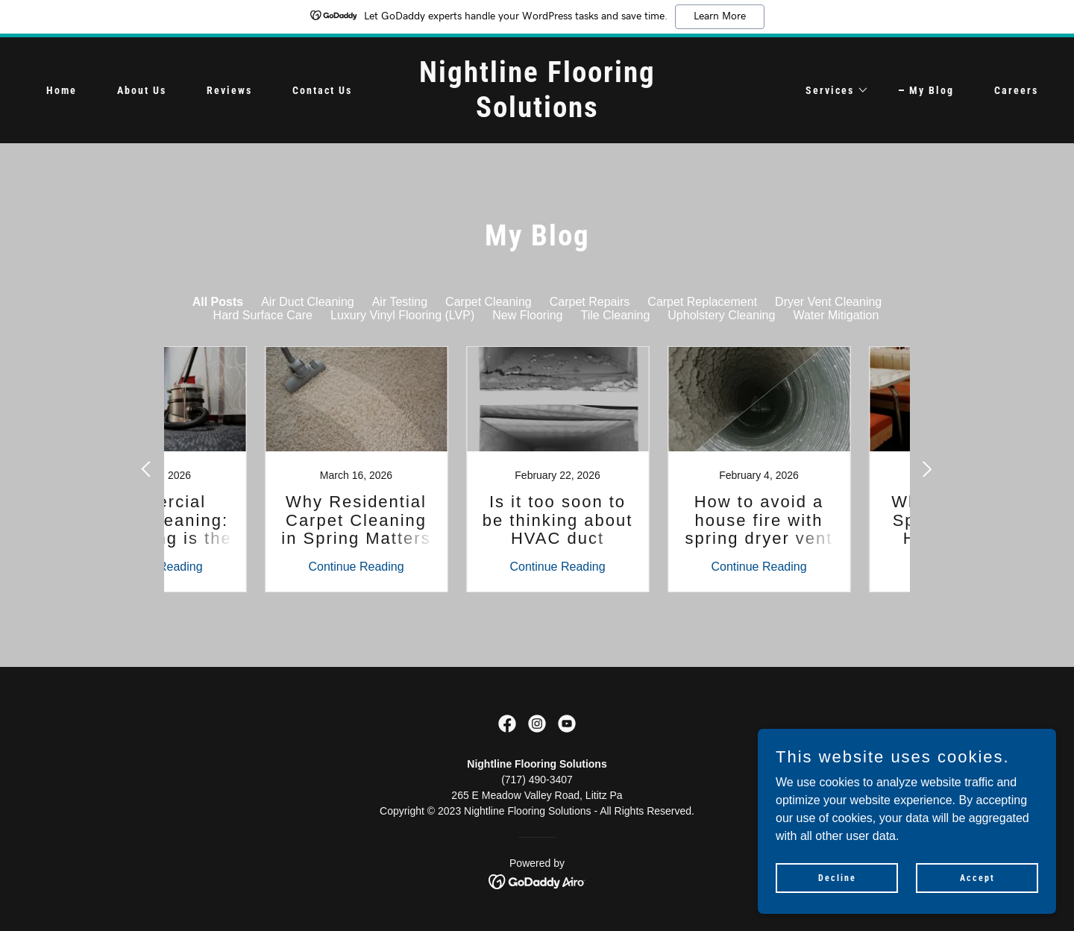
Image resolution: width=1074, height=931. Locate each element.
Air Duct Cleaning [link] (307, 301)
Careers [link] (1016, 90)
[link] (537, 113)
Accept (977, 877)
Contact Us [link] (322, 90)
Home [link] (61, 90)
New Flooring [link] (527, 315)
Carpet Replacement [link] (702, 301)
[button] (832, 90)
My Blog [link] (931, 90)
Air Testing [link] (399, 301)
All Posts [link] (217, 301)
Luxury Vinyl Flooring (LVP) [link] (402, 315)
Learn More (720, 16)
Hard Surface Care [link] (263, 315)
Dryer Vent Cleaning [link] (828, 301)
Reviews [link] (229, 90)
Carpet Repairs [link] (590, 301)
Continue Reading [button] (235, 566)
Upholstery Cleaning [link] (721, 315)
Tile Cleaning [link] (615, 315)
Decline (837, 877)
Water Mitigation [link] (836, 315)
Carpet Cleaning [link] (488, 301)
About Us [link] (141, 90)
